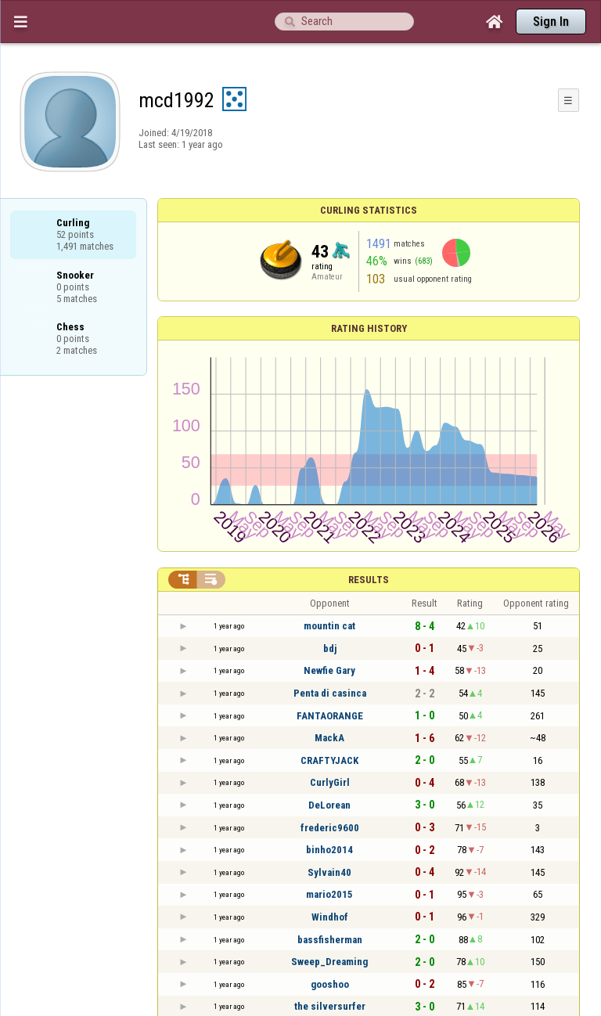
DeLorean (329, 805)
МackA (329, 738)
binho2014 (329, 850)
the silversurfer (329, 1006)
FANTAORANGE (330, 716)
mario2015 (329, 894)
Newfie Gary (329, 670)
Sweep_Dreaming (329, 961)
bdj (329, 648)
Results (368, 579)
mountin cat (329, 626)
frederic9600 (329, 828)
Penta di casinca (329, 693)
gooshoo (330, 984)
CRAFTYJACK (329, 760)
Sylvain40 (329, 872)
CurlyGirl (330, 782)
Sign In (551, 21)
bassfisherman (329, 940)
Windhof (329, 917)
